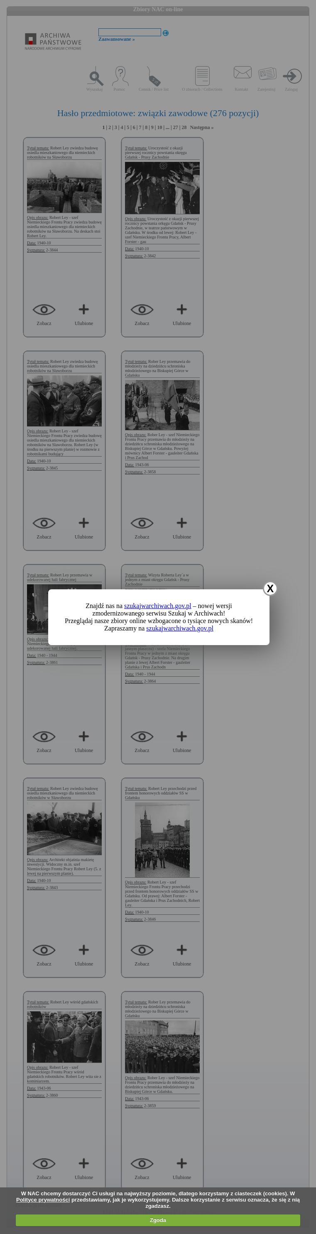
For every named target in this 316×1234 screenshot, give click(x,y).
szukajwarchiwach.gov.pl (157, 605)
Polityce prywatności (43, 1200)
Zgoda (158, 1220)
